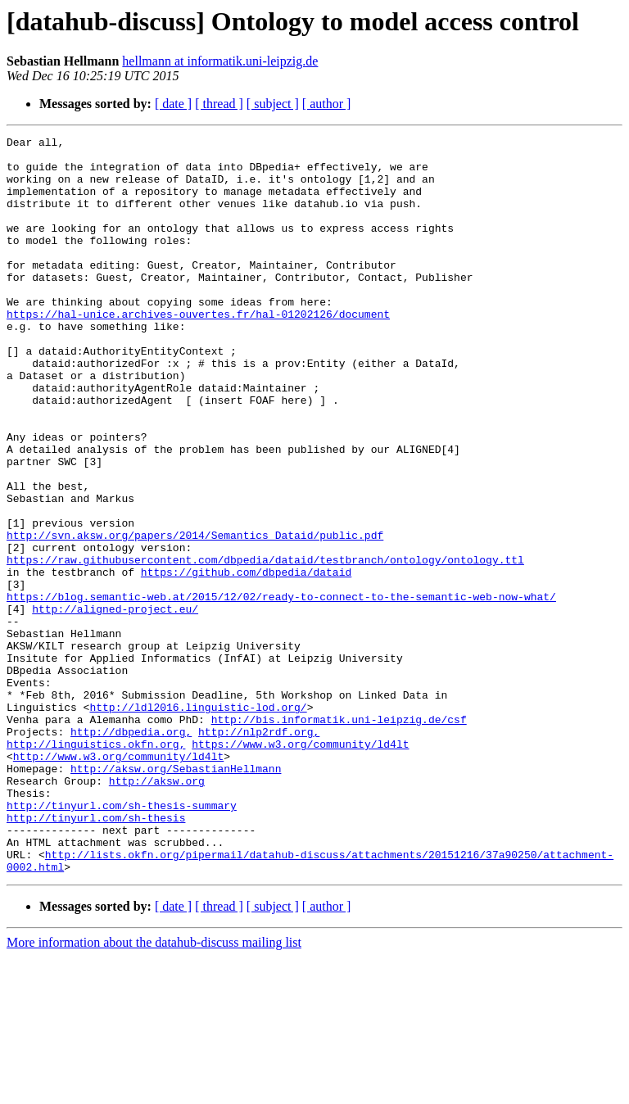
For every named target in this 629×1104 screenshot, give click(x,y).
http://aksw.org (157, 910)
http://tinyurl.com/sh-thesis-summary (122, 940)
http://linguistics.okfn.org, (96, 866)
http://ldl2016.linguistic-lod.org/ (197, 822)
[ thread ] (219, 104)
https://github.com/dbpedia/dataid (246, 660)
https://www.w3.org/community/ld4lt (300, 866)
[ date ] (173, 104)
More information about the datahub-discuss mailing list (154, 1090)
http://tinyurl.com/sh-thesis (96, 955)
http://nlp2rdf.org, (258, 851)
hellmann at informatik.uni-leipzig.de (220, 61)
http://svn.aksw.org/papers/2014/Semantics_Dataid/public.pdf (195, 616)
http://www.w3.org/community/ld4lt (118, 881)
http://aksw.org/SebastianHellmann (175, 896)
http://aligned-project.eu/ (115, 704)
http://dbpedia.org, (131, 851)
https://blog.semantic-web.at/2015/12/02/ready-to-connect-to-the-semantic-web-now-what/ (281, 689)
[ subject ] (273, 104)
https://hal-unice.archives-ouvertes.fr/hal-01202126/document (198, 350)
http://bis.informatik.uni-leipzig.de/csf (339, 837)
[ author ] (326, 104)
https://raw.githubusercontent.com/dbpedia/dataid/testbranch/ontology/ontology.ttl (265, 645)
